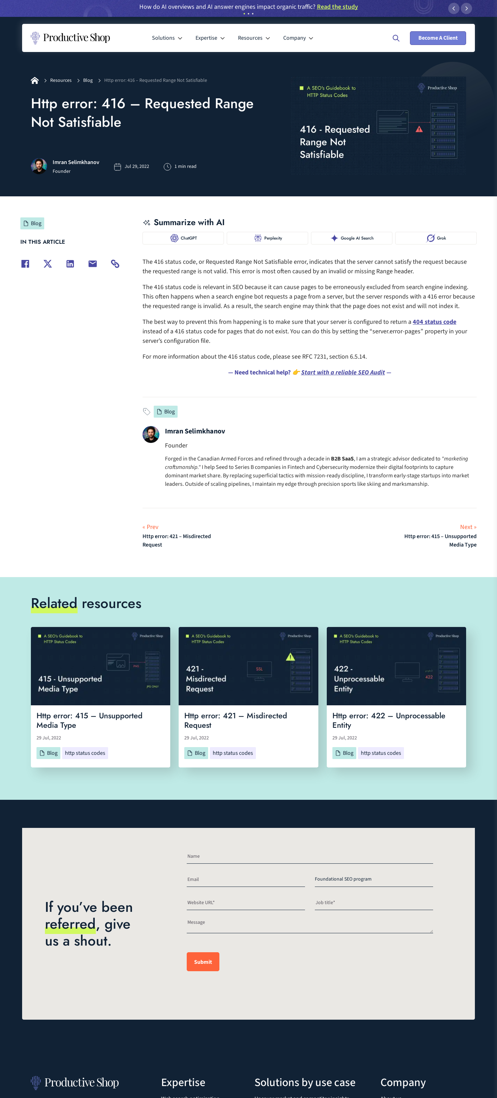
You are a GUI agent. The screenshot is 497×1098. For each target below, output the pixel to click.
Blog (88, 80)
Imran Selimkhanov (195, 431)
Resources (61, 80)
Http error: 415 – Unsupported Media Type (90, 720)
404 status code (434, 322)
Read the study (337, 6)
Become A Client (438, 38)
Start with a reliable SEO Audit (343, 372)
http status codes (85, 753)
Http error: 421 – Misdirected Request (235, 720)
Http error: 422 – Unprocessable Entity (388, 720)
